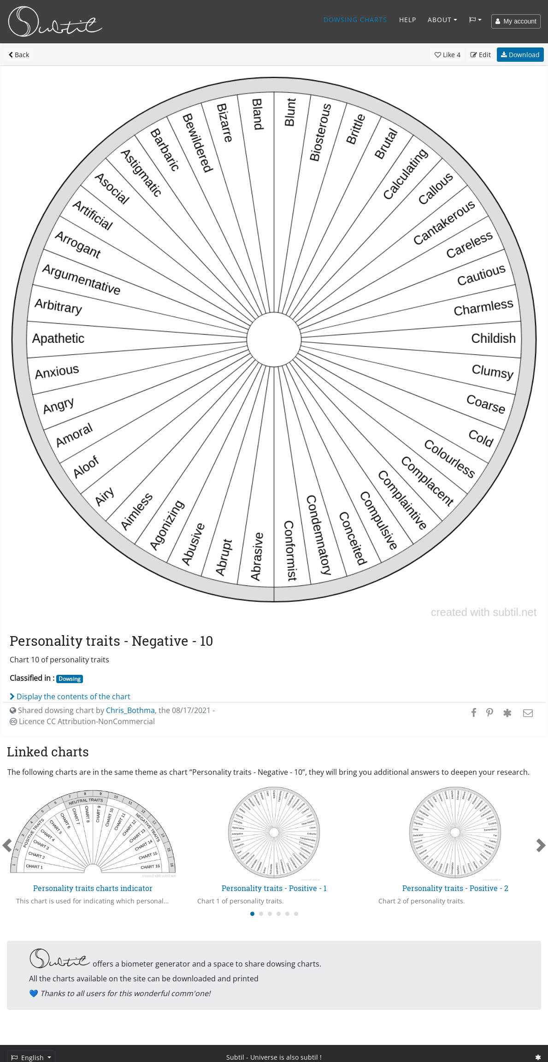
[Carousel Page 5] (287, 914)
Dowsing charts (355, 19)
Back (18, 54)
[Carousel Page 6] (296, 914)
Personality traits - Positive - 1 (274, 888)
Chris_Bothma (130, 710)
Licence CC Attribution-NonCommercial (82, 721)
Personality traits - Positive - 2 (455, 888)
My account (515, 21)
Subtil (235, 1057)
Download (520, 54)
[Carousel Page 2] (261, 914)
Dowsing (70, 679)
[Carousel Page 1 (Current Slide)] (252, 914)
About (440, 19)
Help (407, 19)
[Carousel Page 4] (279, 914)
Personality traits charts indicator (93, 888)
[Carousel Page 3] (270, 914)
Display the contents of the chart (70, 696)
